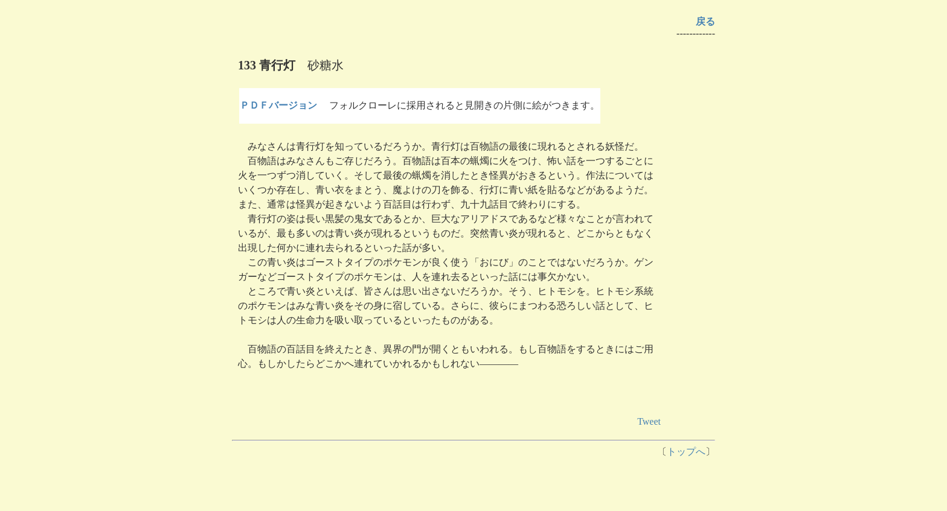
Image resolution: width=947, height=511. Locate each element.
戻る (705, 21)
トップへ (686, 451)
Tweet (649, 421)
